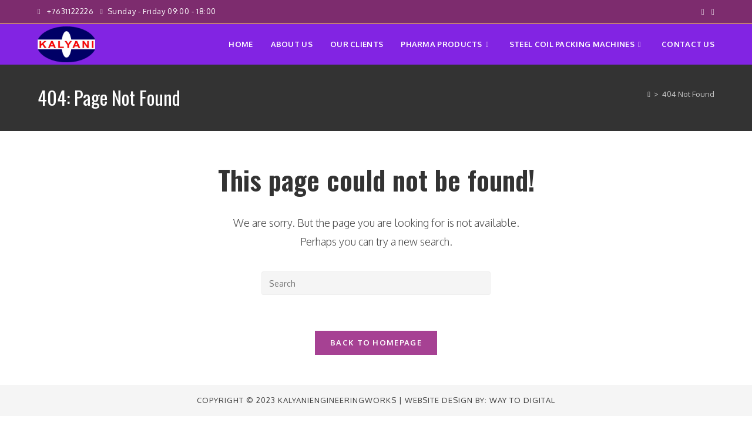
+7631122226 (71, 11)
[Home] (648, 94)
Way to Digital (522, 400)
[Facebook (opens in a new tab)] (703, 12)
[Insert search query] (376, 283)
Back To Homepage (376, 342)
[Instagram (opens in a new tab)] (711, 12)
